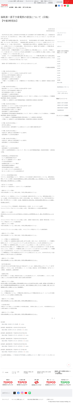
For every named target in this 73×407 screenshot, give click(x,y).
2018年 (58, 75)
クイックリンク (67, 2)
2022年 (58, 66)
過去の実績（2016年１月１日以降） (13, 324)
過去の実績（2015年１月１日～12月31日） (15, 329)
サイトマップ (5, 399)
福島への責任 (18, 7)
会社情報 (11, 7)
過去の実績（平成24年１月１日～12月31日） (15, 346)
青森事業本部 (60, 110)
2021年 (58, 68)
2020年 (58, 70)
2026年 (58, 56)
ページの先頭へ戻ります (69, 365)
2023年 (58, 63)
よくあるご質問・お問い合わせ (15, 1)
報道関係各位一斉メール (63, 87)
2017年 (58, 77)
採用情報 (50, 2)
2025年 (58, 59)
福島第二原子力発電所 (62, 105)
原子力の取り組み (27, 7)
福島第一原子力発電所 (62, 102)
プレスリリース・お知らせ (32, 1)
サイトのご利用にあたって (18, 399)
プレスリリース (61, 41)
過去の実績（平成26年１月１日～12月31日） (15, 335)
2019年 (58, 73)
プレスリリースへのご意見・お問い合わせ (62, 92)
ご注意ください (50, 399)
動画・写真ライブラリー (47, 1)
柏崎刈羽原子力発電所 (62, 107)
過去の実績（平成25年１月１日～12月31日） (15, 340)
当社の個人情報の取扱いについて (35, 399)
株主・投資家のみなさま (40, 2)
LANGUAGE (59, 2)
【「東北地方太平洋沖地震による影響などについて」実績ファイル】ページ (30, 355)
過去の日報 (59, 82)
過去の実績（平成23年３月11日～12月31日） (15, 351)
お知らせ (59, 46)
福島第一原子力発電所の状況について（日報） (63, 51)
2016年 (58, 80)
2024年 (58, 61)
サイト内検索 (71, 6)
